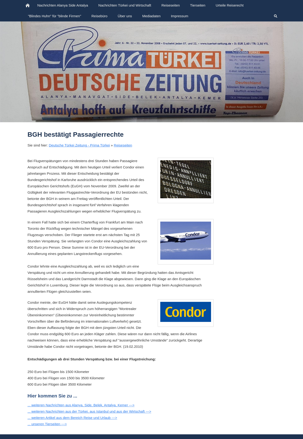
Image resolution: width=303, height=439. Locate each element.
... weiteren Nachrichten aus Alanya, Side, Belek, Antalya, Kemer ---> (81, 405)
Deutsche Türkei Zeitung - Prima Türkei (79, 145)
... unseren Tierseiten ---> (47, 424)
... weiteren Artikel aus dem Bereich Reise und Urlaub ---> (72, 418)
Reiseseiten (123, 145)
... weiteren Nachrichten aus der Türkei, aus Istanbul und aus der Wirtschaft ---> (89, 411)
